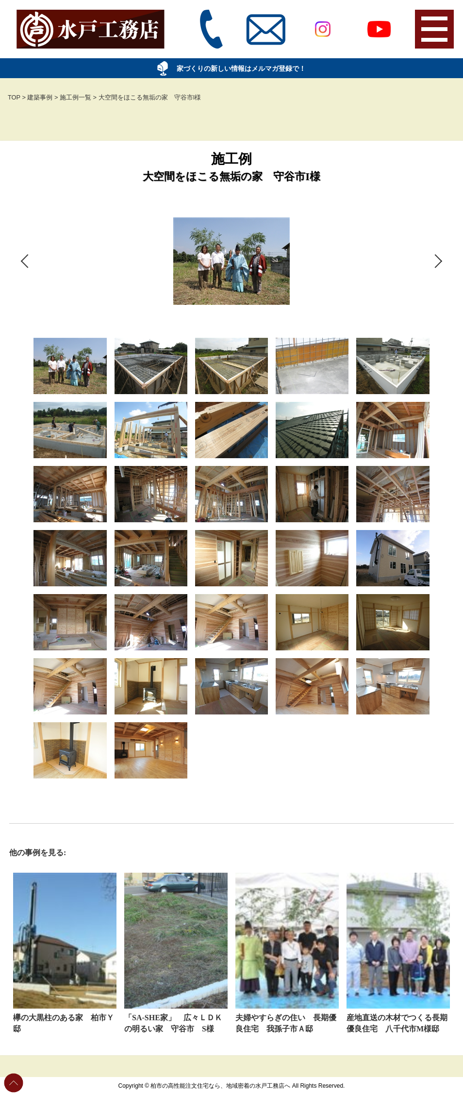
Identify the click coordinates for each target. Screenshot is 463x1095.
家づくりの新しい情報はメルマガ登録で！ (235, 68)
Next (452, 558)
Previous (11, 558)
